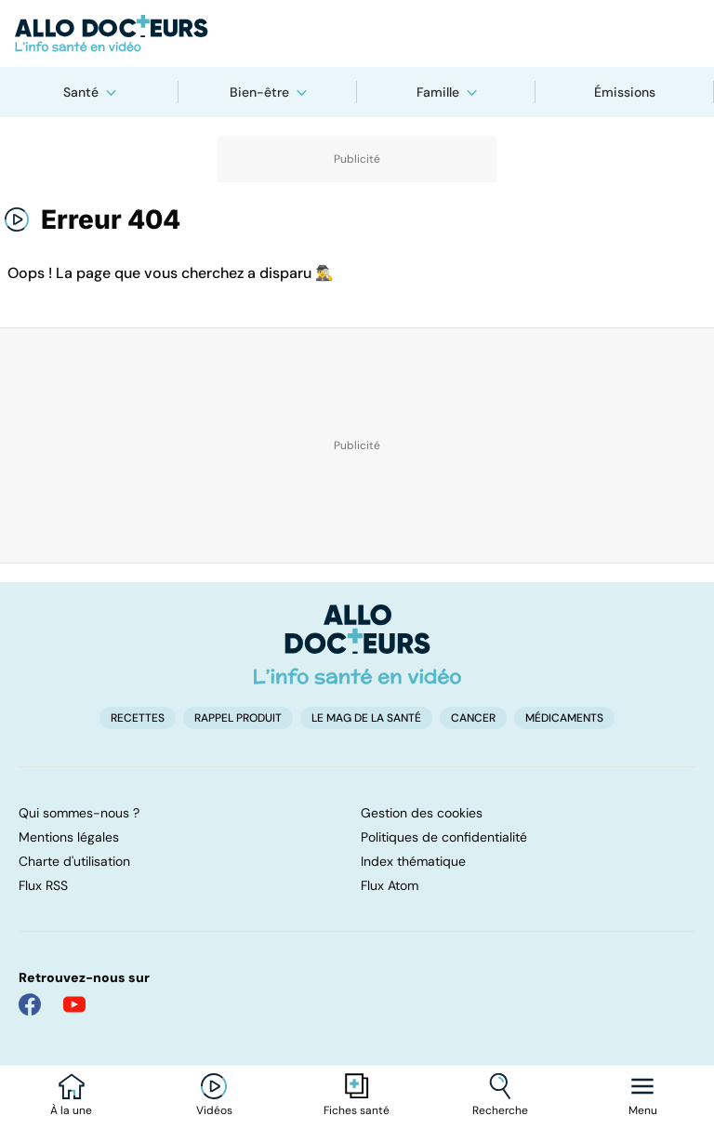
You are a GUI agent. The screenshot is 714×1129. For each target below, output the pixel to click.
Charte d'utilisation (74, 861)
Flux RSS (43, 885)
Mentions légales (69, 837)
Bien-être (259, 92)
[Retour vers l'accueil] (357, 33)
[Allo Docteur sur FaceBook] (30, 1004)
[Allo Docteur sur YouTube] (74, 1004)
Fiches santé (357, 1110)
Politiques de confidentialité (444, 837)
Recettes (138, 718)
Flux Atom (389, 885)
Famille (437, 92)
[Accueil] (357, 644)
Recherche (500, 1110)
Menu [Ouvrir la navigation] (642, 1110)
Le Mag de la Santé (366, 718)
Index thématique (413, 861)
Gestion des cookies (422, 812)
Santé (81, 92)
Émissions (624, 92)
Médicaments (564, 718)
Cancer (473, 718)
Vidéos (214, 1110)
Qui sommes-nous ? (79, 812)
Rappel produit (238, 718)
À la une (71, 1110)
